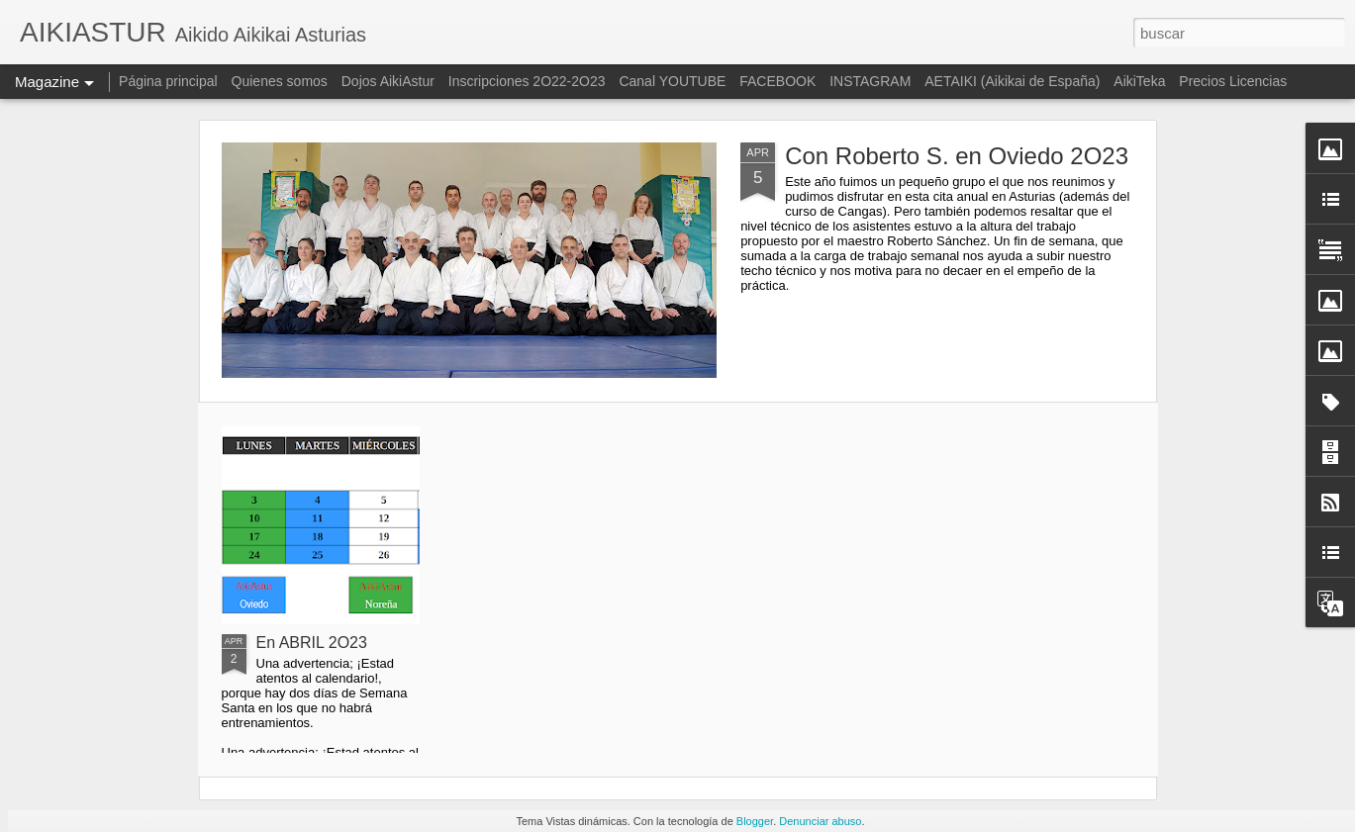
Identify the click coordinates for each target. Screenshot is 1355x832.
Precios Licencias (1233, 81)
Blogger (754, 821)
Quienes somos (282, 81)
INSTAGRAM (870, 81)
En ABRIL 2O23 (311, 642)
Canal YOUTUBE (672, 81)
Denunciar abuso (820, 821)
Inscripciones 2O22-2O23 (527, 81)
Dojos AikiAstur (388, 81)
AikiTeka (1139, 81)
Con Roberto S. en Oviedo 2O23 (956, 155)
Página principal (168, 81)
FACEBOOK (777, 81)
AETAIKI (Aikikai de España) (1012, 81)
